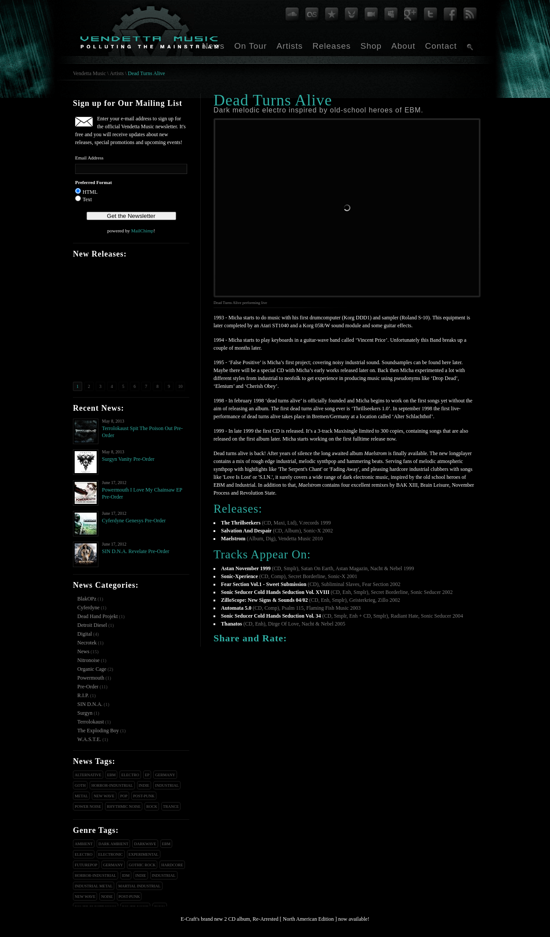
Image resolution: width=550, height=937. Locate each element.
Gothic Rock (142, 865)
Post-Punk (144, 796)
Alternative (88, 775)
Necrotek (87, 643)
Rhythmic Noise (124, 806)
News (213, 46)
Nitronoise (88, 660)
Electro (130, 775)
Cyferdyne (88, 607)
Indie (144, 785)
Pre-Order (87, 687)
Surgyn (84, 713)
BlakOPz (86, 599)
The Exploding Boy (98, 730)
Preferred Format (93, 182)
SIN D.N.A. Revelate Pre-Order (135, 551)
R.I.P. (83, 695)
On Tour (250, 46)
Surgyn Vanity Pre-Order (128, 459)
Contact (441, 46)
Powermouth (90, 678)
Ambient (84, 844)
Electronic (110, 854)
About (403, 46)
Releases (331, 46)
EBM (111, 775)
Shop (370, 46)
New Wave (104, 796)
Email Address (89, 157)
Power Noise (88, 806)
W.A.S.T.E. (89, 739)
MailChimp (142, 230)
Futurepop (86, 865)
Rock (151, 806)
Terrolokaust (90, 722)
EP (147, 775)
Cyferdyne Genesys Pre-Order (134, 520)
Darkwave (145, 844)
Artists (289, 46)
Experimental (144, 854)
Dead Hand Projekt (97, 616)
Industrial (167, 785)
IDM (126, 875)
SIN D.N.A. (89, 704)
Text (87, 199)
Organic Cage (91, 669)
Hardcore (172, 865)
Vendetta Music (89, 73)
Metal (81, 796)
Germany (165, 775)
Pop (124, 796)
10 (180, 386)
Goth (80, 785)
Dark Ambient (113, 844)
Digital (84, 634)
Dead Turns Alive (146, 73)
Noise (107, 896)
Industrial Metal (93, 886)
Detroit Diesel (92, 625)
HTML (90, 192)
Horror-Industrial (112, 785)
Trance (171, 806)
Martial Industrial (139, 886)
